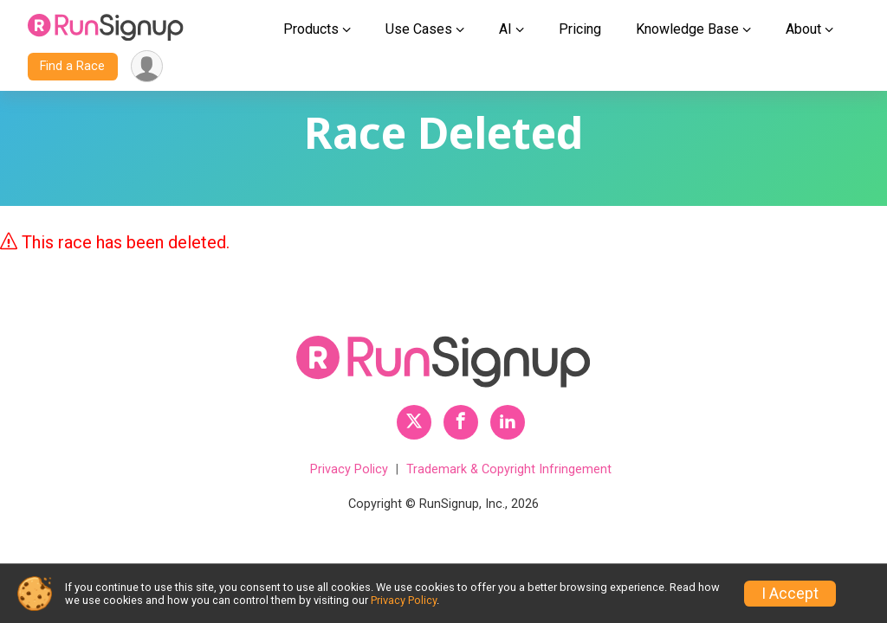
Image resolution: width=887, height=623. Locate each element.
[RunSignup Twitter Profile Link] (414, 422)
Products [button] (311, 29)
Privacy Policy (349, 469)
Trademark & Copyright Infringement (509, 469)
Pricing (580, 29)
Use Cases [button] (418, 29)
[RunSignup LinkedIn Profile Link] (507, 422)
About (803, 29)
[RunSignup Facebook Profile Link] (461, 422)
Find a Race (72, 66)
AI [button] (505, 29)
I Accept (790, 593)
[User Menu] (147, 66)
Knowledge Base (687, 29)
